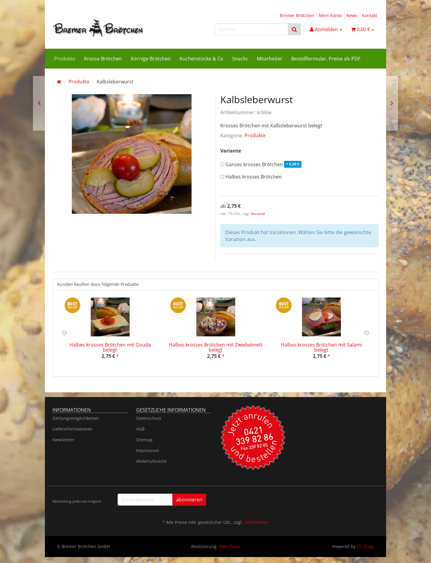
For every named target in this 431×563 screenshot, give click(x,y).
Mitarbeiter (269, 58)
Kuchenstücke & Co (201, 58)
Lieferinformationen (72, 429)
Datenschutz (148, 418)
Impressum (147, 450)
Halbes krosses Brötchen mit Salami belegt (321, 347)
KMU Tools (229, 546)
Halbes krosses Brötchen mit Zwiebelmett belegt (216, 347)
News (351, 15)
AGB (140, 429)
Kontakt (369, 15)
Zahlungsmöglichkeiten (75, 418)
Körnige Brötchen (151, 58)
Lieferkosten (256, 522)
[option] (110, 333)
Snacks (240, 58)
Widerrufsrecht (151, 461)
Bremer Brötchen (297, 15)
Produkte (64, 58)
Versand (258, 213)
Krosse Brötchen (103, 58)
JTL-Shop (365, 546)
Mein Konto (330, 15)
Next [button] (366, 333)
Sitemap (144, 440)
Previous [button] (64, 333)
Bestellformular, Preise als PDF (325, 58)
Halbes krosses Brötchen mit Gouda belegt (110, 347)
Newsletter (63, 440)
